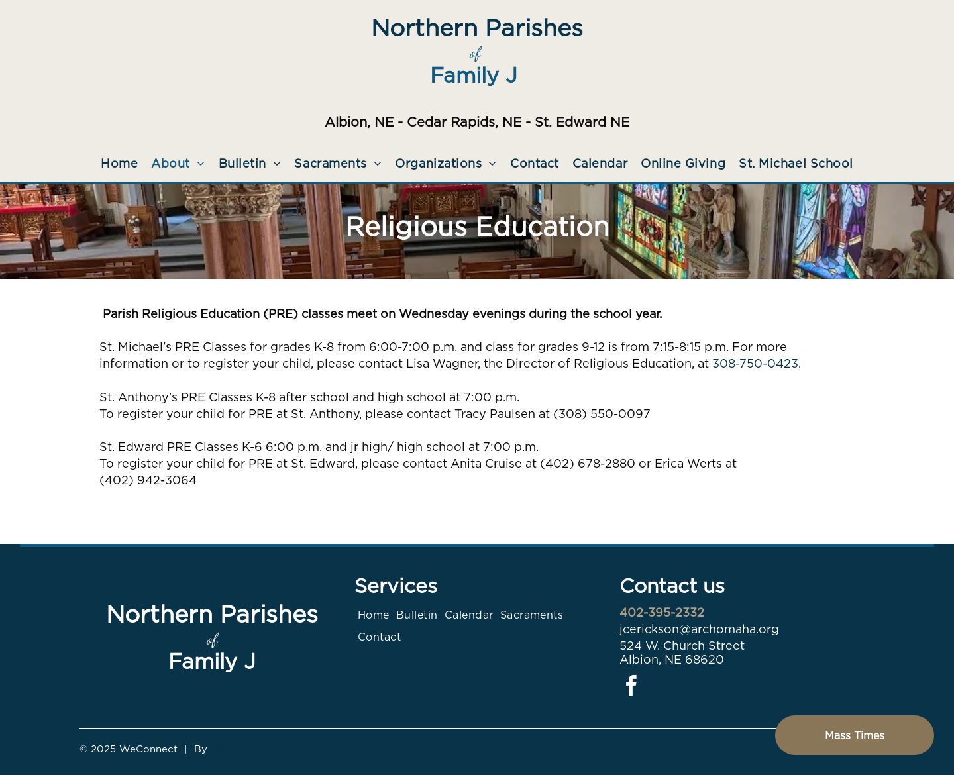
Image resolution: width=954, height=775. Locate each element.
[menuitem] (119, 163)
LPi (218, 749)
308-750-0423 (755, 363)
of (475, 52)
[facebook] (631, 687)
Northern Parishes (477, 27)
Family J (473, 75)
